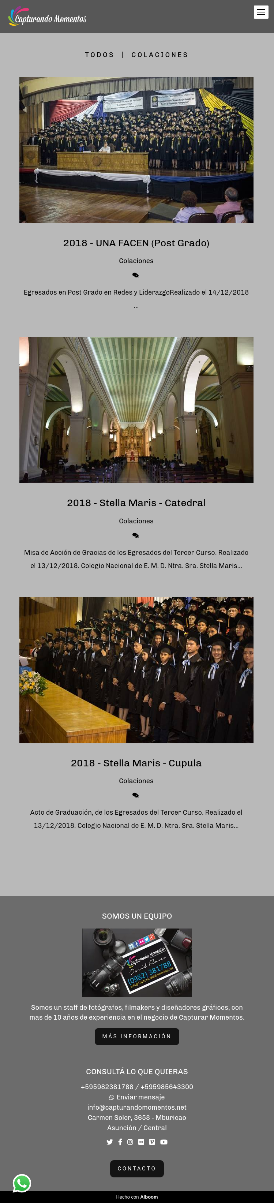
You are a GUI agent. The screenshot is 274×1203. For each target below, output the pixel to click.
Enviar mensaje (141, 1097)
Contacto (137, 1168)
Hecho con (137, 1197)
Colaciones (160, 55)
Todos (100, 55)
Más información (137, 1036)
